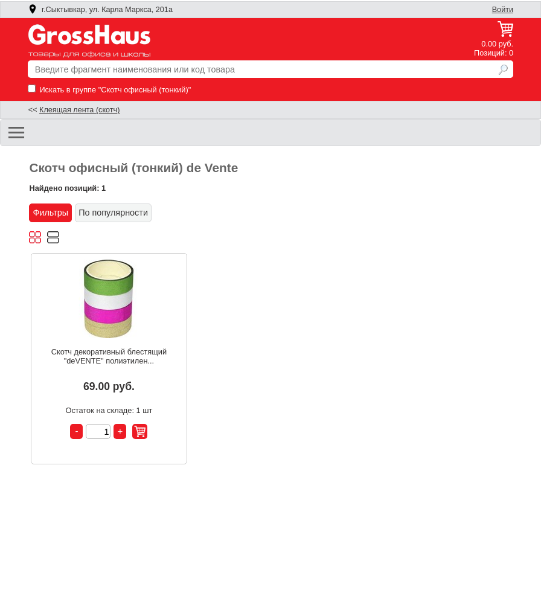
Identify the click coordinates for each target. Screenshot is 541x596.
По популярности (113, 212)
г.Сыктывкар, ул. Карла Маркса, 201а (100, 9)
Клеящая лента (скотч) (79, 110)
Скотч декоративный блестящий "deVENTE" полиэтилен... (109, 356)
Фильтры (50, 212)
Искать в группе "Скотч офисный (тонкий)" (109, 89)
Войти (502, 9)
